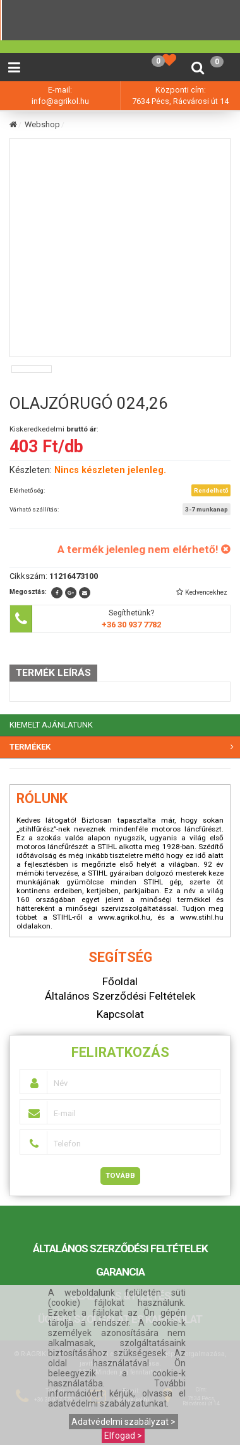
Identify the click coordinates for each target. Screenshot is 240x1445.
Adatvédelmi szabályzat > (123, 1422)
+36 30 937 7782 (131, 624)
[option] (31, 369)
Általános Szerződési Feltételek (120, 1248)
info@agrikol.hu (60, 101)
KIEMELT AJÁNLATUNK (51, 724)
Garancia (120, 1271)
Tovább (120, 1175)
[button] (201, 592)
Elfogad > (123, 1436)
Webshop (42, 124)
